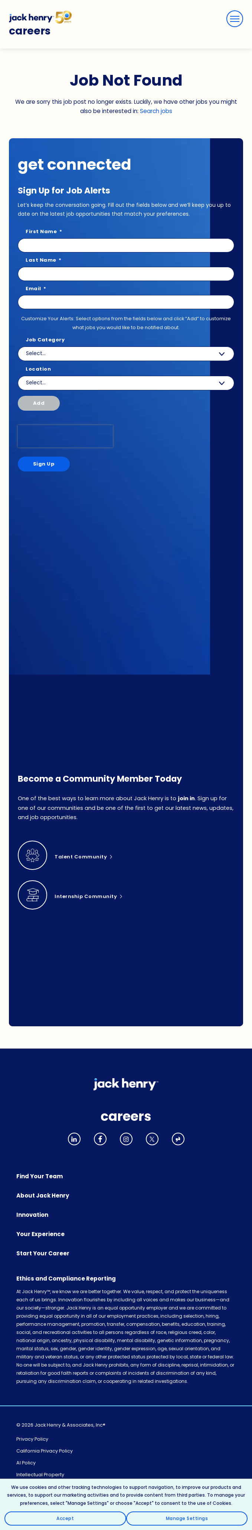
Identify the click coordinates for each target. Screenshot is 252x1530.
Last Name (44, 260)
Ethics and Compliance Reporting (66, 1278)
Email (36, 289)
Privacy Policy (32, 1439)
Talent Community (81, 857)
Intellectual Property (40, 1474)
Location (38, 369)
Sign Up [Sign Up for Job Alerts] (44, 463)
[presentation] (65, 436)
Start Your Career (42, 1253)
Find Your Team (39, 1176)
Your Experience (40, 1234)
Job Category (45, 340)
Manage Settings (187, 1518)
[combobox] (126, 383)
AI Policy (26, 1463)
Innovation (32, 1215)
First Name (44, 232)
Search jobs (156, 111)
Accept (65, 1518)
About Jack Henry (42, 1195)
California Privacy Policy (44, 1451)
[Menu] (234, 18)
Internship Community (86, 896)
